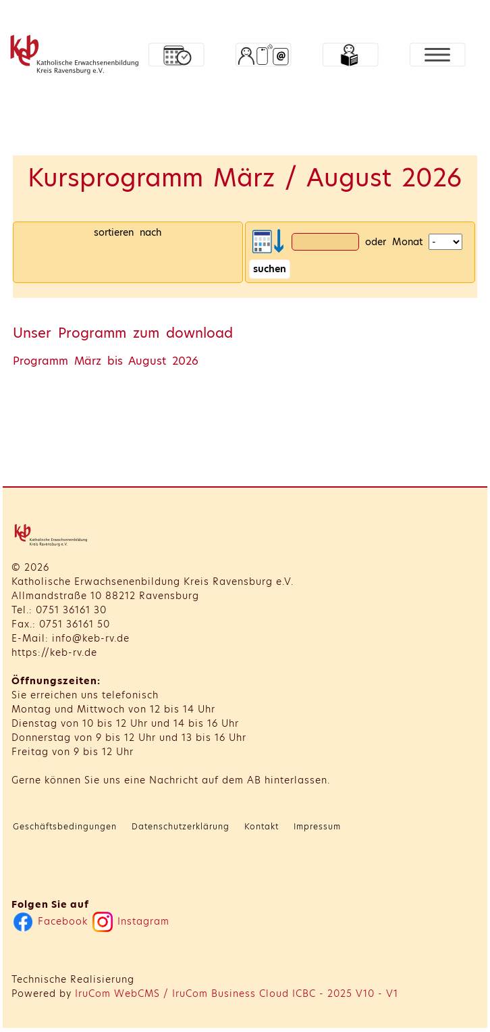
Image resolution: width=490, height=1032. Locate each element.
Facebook (50, 921)
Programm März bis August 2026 (105, 361)
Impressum (317, 826)
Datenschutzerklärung (180, 826)
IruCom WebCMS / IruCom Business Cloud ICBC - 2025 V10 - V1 (236, 993)
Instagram (130, 921)
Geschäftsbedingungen (65, 826)
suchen (269, 269)
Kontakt (261, 826)
